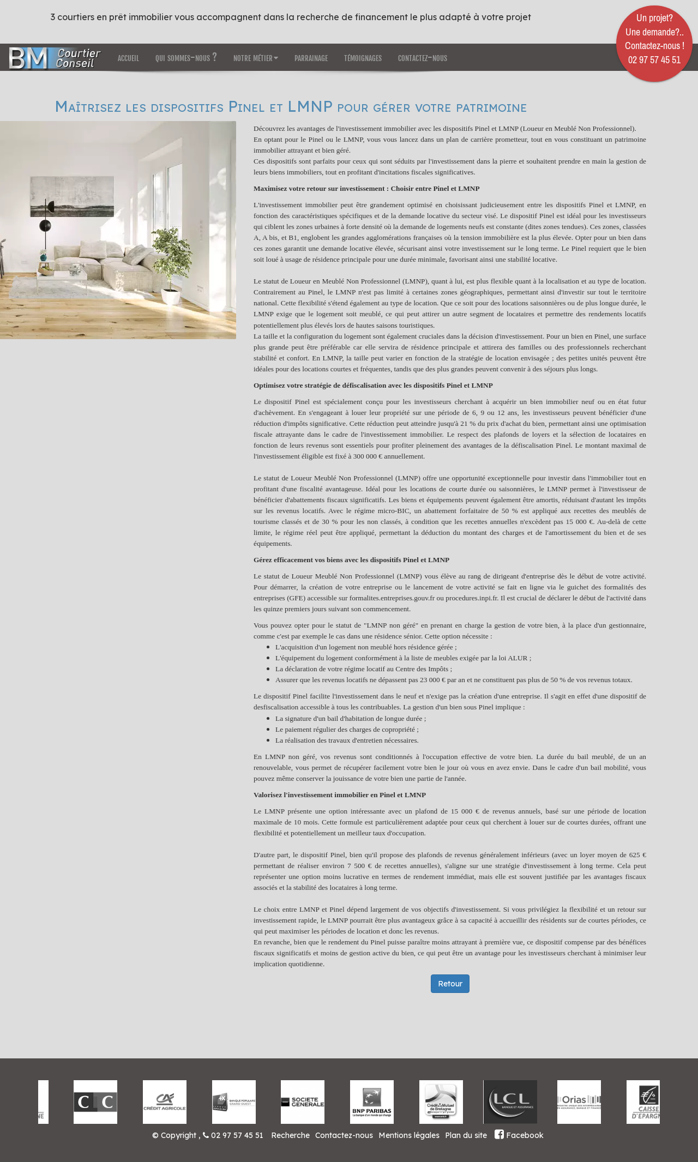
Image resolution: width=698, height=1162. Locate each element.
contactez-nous (422, 57)
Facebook (519, 1135)
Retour (450, 984)
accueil (128, 57)
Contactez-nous (344, 1135)
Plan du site (466, 1135)
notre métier (255, 57)
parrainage (311, 57)
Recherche (290, 1135)
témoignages (363, 57)
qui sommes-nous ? (186, 57)
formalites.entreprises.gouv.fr (393, 598)
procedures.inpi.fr (471, 598)
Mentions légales (409, 1135)
